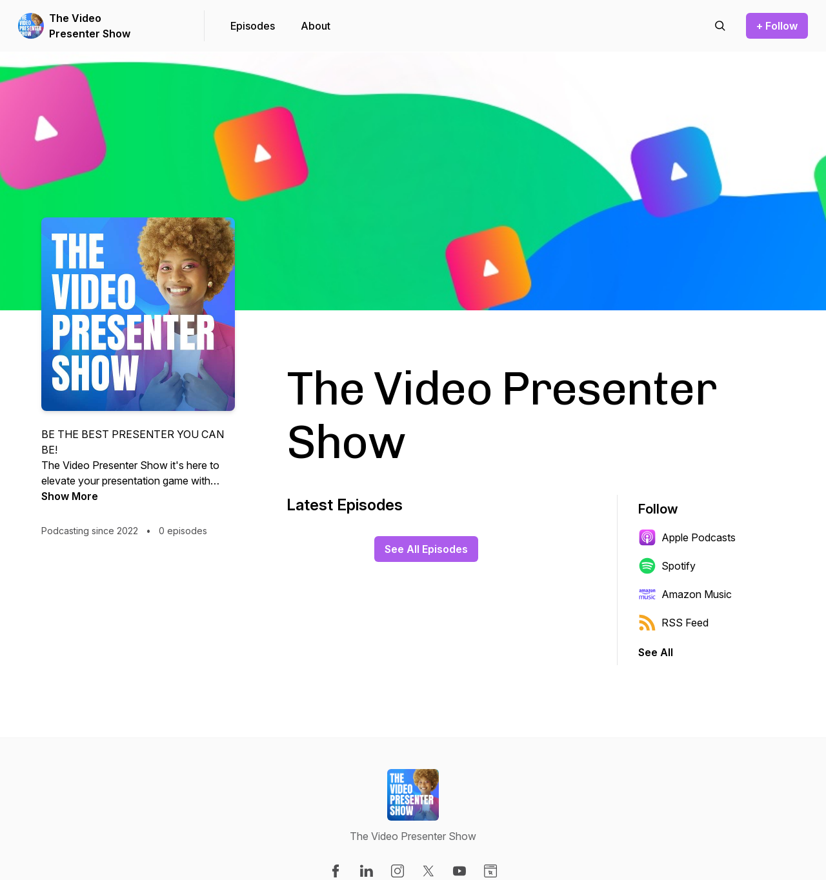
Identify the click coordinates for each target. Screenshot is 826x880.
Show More (69, 496)
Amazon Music (685, 594)
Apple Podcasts (687, 537)
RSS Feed (673, 623)
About (315, 25)
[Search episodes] (720, 26)
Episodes (252, 25)
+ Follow (777, 25)
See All (655, 652)
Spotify (667, 566)
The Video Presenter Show (89, 26)
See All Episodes (426, 549)
